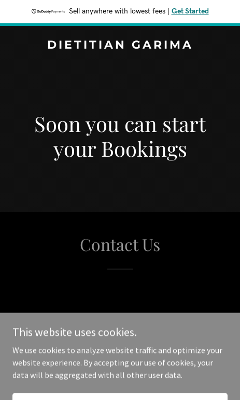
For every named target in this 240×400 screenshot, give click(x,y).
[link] (120, 45)
